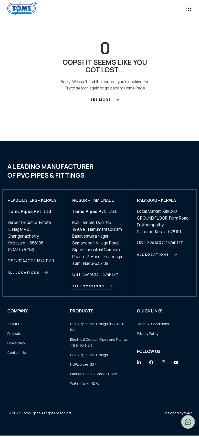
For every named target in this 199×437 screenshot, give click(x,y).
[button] (170, 9)
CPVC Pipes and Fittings (89, 355)
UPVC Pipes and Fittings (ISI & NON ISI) (97, 327)
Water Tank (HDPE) (85, 384)
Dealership (16, 343)
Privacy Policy (147, 333)
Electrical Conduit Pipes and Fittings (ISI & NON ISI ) (99, 342)
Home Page (134, 88)
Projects (14, 333)
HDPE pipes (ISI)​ (83, 365)
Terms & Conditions (153, 324)
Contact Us (16, 353)
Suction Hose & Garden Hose (93, 374)
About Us (14, 324)
